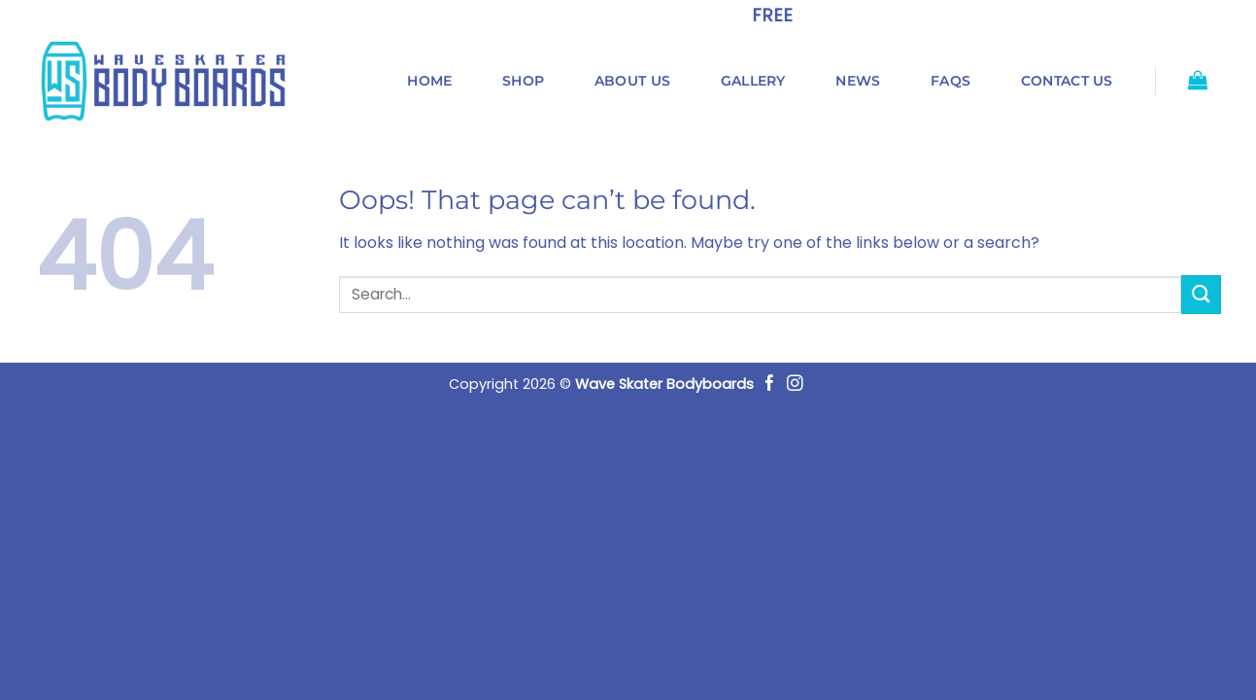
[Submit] (1200, 294)
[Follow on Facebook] (770, 384)
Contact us (1067, 80)
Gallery (753, 80)
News (857, 80)
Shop (523, 80)
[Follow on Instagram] (795, 384)
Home (429, 80)
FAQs (950, 80)
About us (632, 80)
